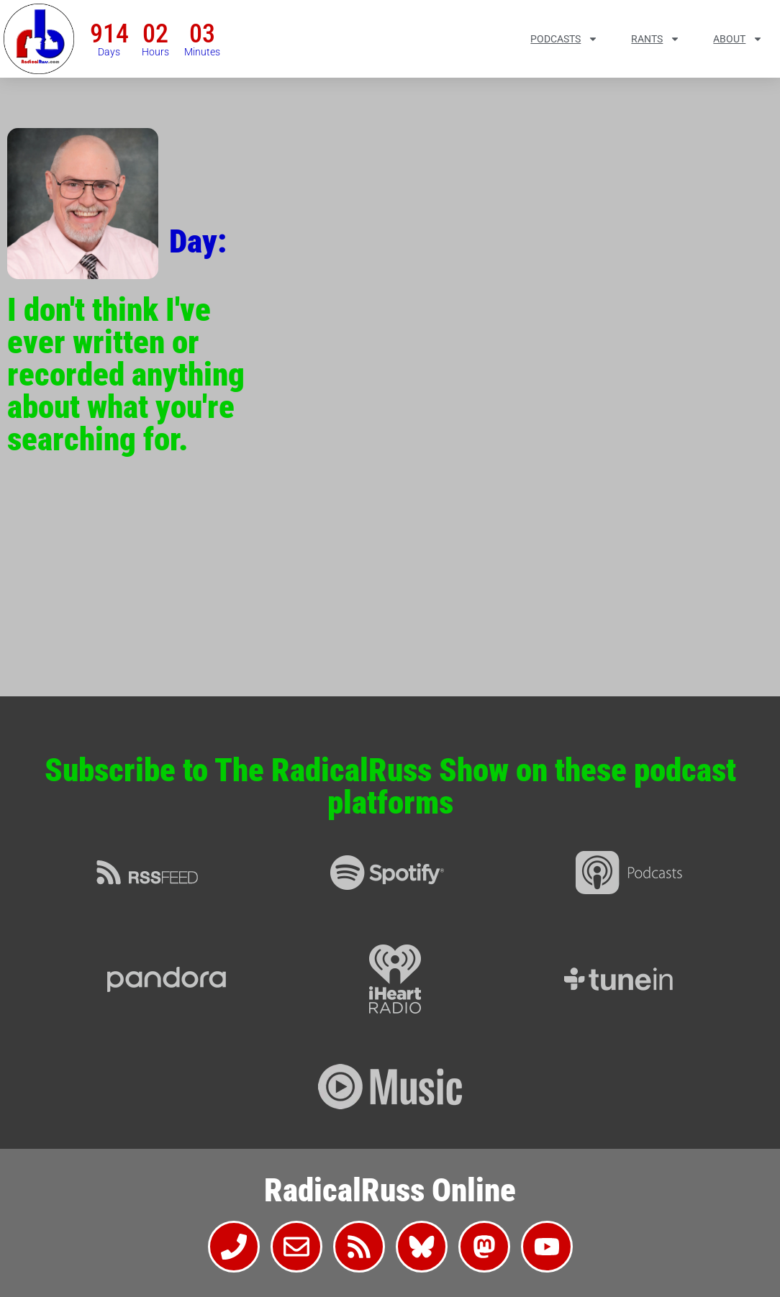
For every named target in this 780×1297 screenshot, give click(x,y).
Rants (655, 39)
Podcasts (564, 39)
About (738, 39)
